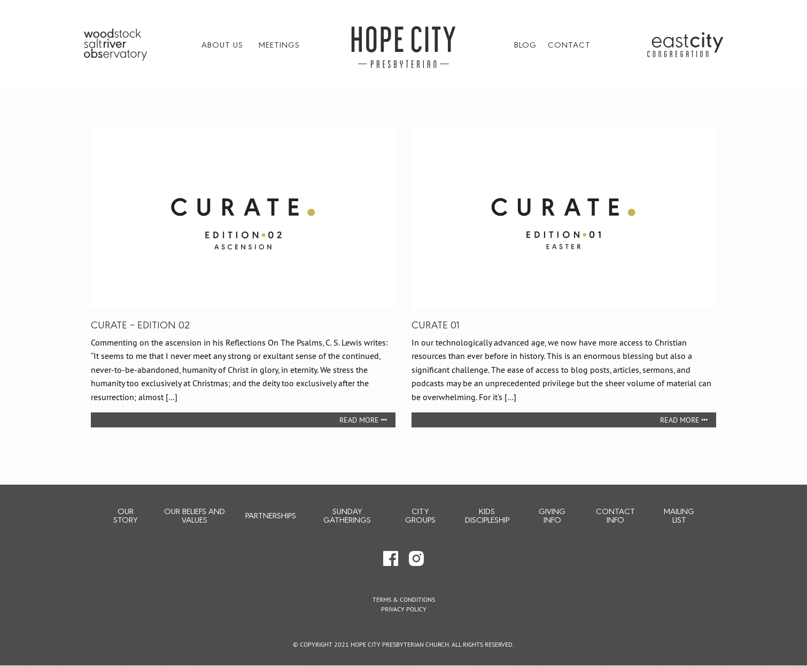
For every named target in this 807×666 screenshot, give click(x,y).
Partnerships (270, 514)
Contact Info (615, 515)
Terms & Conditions (404, 599)
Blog (525, 44)
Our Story (125, 515)
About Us (222, 44)
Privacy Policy (403, 609)
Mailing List (679, 515)
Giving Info (552, 515)
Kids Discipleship (487, 515)
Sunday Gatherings (347, 515)
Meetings (279, 44)
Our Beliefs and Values (194, 515)
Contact (569, 44)
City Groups (420, 515)
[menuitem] (224, 44)
